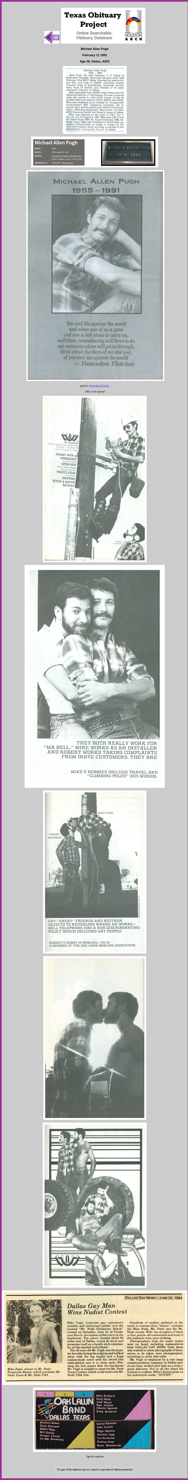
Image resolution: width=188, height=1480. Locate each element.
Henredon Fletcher (99, 385)
